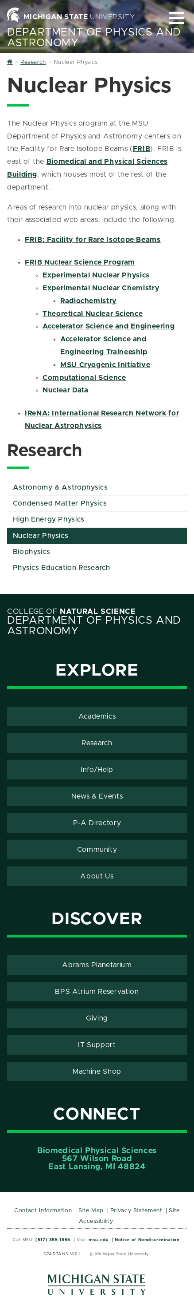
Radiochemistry (88, 301)
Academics (97, 716)
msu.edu (99, 1240)
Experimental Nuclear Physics (96, 275)
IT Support (97, 1044)
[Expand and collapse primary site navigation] (176, 18)
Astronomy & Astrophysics (60, 487)
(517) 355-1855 (52, 1240)
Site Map (91, 1211)
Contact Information (43, 1211)
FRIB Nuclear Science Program (80, 262)
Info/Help (97, 769)
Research (96, 743)
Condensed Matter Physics (60, 503)
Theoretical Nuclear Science (93, 313)
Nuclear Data (66, 390)
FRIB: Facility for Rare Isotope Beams (93, 239)
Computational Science (84, 377)
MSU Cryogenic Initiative (105, 364)
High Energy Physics (49, 519)
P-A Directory (97, 823)
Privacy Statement (136, 1211)
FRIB (142, 148)
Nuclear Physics (41, 535)
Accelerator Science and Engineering (109, 326)
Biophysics (31, 551)
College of (71, 611)
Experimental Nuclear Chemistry (101, 288)
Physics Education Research (61, 567)
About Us (96, 876)
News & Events (97, 796)
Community (97, 849)
